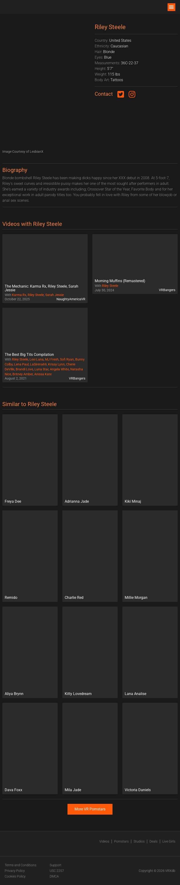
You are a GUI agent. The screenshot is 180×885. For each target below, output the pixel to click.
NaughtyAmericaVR (70, 299)
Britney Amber (22, 374)
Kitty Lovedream (78, 693)
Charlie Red (74, 597)
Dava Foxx (13, 790)
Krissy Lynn (56, 364)
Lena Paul (21, 364)
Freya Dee (13, 501)
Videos (104, 841)
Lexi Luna (37, 359)
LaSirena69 (38, 364)
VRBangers (167, 290)
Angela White (59, 369)
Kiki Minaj (133, 501)
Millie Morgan (136, 597)
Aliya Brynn (14, 693)
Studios (139, 841)
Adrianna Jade (77, 501)
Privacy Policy (15, 871)
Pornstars (121, 841)
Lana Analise (135, 693)
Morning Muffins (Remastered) (120, 281)
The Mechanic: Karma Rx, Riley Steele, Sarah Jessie (41, 288)
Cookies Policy (15, 876)
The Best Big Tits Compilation (29, 354)
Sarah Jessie (54, 295)
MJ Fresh (52, 359)
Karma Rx (19, 295)
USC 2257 (57, 871)
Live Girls (168, 841)
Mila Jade (73, 790)
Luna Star (41, 369)
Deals (154, 841)
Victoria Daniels (138, 790)
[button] (171, 7)
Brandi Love (24, 369)
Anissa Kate (43, 374)
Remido (11, 597)
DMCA (54, 876)
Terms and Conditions (20, 865)
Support (55, 865)
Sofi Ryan (67, 359)
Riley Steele (36, 295)
